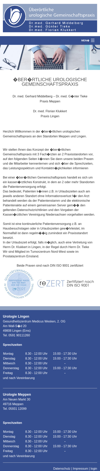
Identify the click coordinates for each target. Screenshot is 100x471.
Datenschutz (61, 468)
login (94, 468)
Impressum (80, 468)
